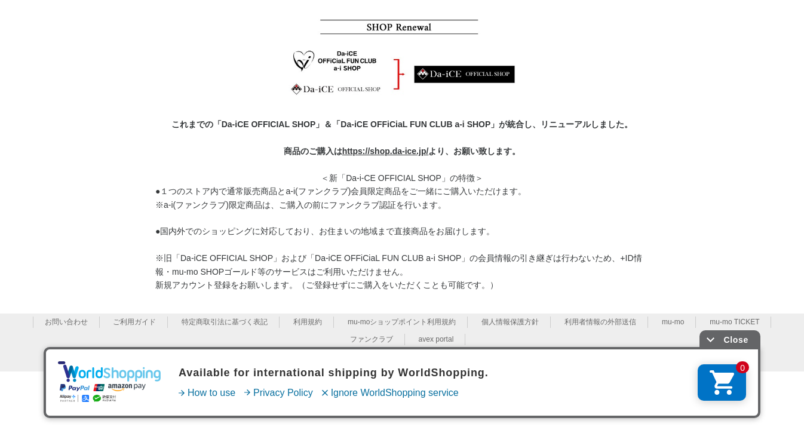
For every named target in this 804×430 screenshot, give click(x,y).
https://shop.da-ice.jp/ (385, 151)
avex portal (436, 339)
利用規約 (307, 322)
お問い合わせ (66, 322)
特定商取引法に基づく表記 (225, 322)
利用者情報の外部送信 (600, 322)
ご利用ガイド (134, 322)
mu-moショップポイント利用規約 (402, 322)
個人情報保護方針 (510, 322)
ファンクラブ (371, 339)
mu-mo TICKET (734, 322)
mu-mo (673, 322)
